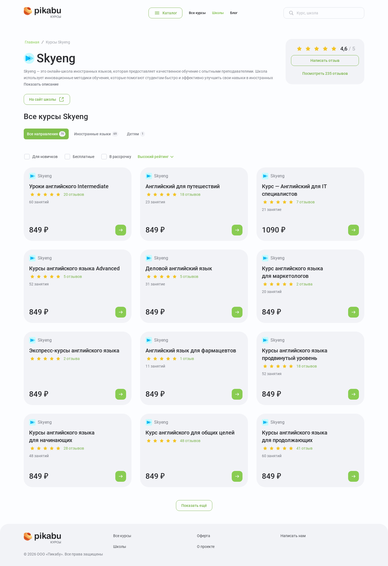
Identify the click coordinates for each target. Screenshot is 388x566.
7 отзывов (305, 202)
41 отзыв (304, 448)
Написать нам (293, 536)
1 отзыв (187, 358)
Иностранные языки (96, 134)
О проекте (205, 546)
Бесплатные (83, 156)
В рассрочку (120, 156)
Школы (218, 13)
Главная (32, 42)
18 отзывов (190, 194)
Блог (233, 13)
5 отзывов (73, 276)
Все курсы (197, 13)
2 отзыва (304, 284)
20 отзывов (74, 194)
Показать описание (41, 84)
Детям (136, 134)
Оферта (203, 536)
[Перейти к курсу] (120, 230)
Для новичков (45, 156)
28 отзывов (74, 448)
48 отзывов (190, 441)
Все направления (46, 134)
